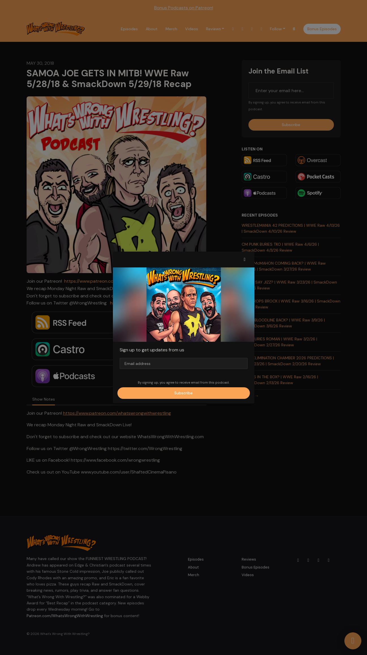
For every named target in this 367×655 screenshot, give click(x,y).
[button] (245, 259)
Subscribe (183, 392)
